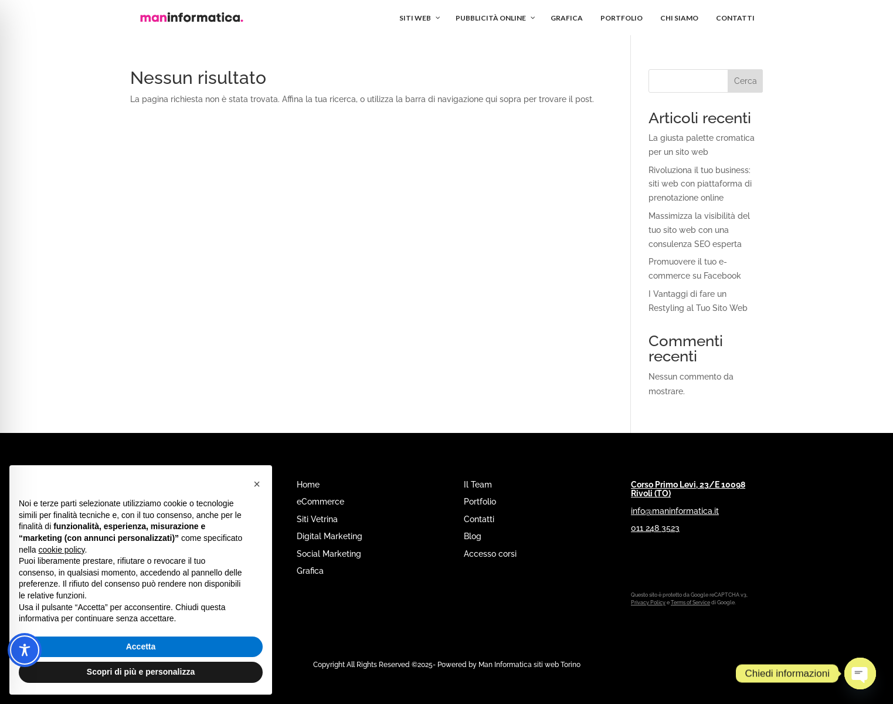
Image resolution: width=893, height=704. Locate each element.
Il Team (478, 484)
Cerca (745, 81)
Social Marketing (329, 554)
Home (308, 484)
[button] (256, 484)
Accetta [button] (141, 646)
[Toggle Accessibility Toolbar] (24, 650)
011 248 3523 (655, 528)
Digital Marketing (329, 536)
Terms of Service (690, 602)
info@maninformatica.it (675, 511)
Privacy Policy (648, 602)
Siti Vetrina (317, 519)
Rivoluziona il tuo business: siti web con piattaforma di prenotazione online (700, 184)
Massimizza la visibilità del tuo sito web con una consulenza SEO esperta (699, 230)
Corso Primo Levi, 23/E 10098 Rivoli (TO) (688, 489)
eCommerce (320, 501)
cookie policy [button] (61, 549)
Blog (472, 536)
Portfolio (480, 501)
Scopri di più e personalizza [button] (141, 671)
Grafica (310, 571)
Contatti (479, 519)
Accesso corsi (490, 554)
